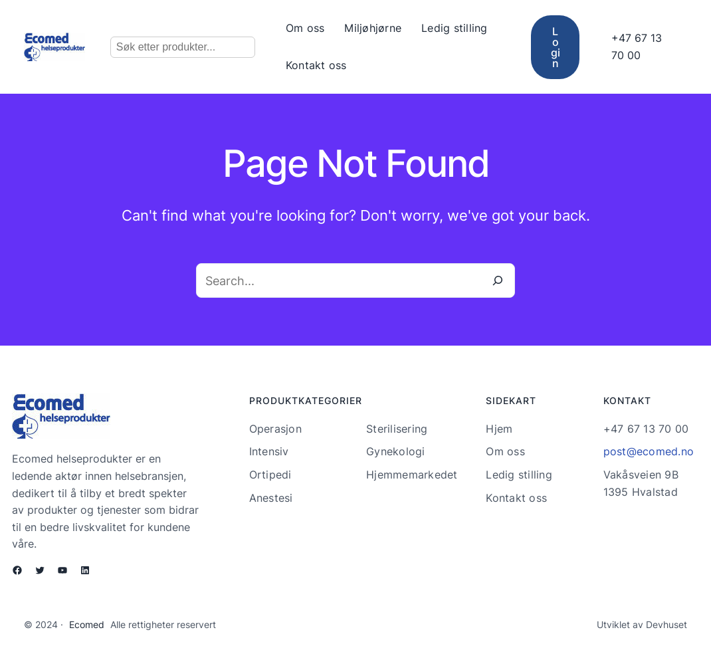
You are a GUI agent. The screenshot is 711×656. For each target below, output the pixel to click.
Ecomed (86, 624)
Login (555, 47)
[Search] (498, 280)
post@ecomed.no (648, 451)
